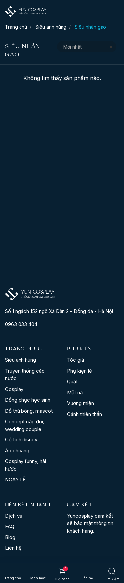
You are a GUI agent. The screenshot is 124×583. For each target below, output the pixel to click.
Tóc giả (75, 360)
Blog (10, 537)
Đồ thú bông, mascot (29, 411)
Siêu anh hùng (50, 27)
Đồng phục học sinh (27, 400)
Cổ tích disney (21, 440)
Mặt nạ (75, 392)
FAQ (9, 526)
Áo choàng (17, 450)
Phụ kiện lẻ (79, 371)
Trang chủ (16, 27)
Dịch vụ (13, 516)
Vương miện (80, 403)
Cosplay (14, 389)
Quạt (72, 381)
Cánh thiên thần (84, 414)
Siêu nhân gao (90, 27)
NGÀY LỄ (15, 479)
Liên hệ (13, 548)
